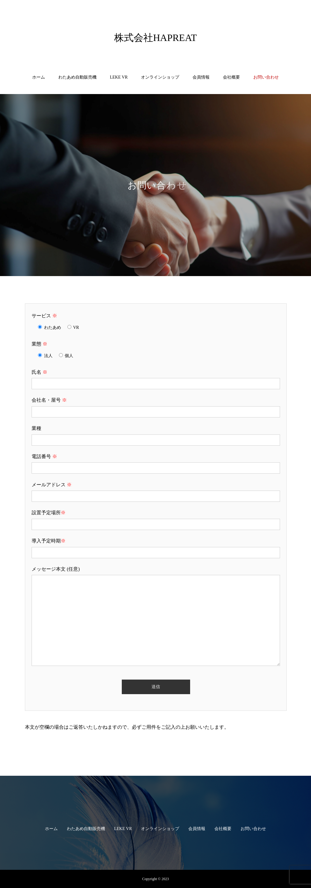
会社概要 (231, 77)
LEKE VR (119, 77)
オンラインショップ (160, 77)
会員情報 (201, 77)
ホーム (38, 77)
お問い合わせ (266, 77)
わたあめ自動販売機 (77, 77)
